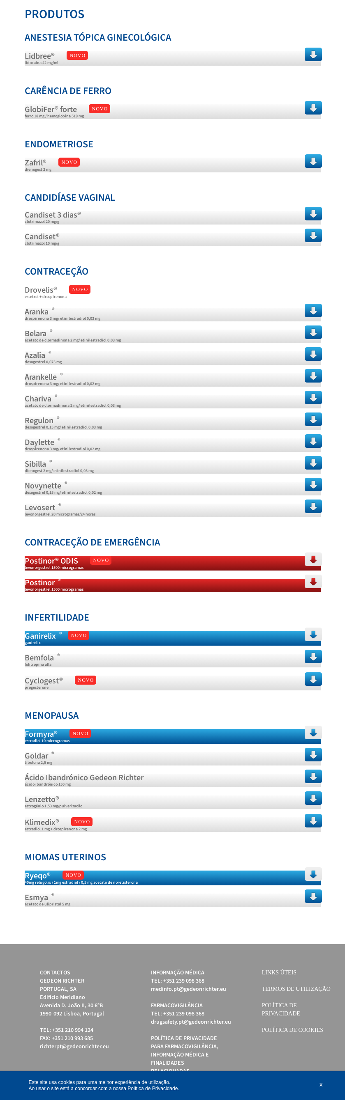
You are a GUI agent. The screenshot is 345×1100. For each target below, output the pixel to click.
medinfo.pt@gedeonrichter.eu (188, 989)
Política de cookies (292, 1030)
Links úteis (279, 972)
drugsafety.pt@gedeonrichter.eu (191, 1022)
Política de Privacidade (152, 1088)
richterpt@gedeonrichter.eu (74, 1047)
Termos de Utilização (296, 989)
